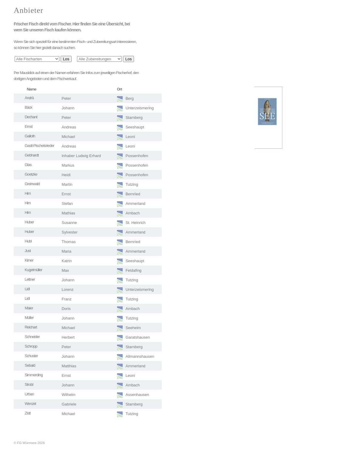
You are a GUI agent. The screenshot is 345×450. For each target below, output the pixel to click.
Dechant (31, 117)
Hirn (28, 193)
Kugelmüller (33, 270)
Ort (119, 89)
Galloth (30, 136)
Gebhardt (32, 155)
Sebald (30, 365)
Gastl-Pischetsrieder (39, 145)
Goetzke (31, 174)
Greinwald (32, 184)
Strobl (29, 384)
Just (28, 250)
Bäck (28, 107)
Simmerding (34, 375)
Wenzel (30, 403)
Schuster (31, 356)
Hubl (28, 241)
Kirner (29, 260)
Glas (28, 164)
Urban (29, 394)
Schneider (32, 336)
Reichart (31, 327)
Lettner (30, 279)
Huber (29, 222)
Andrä (29, 98)
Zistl (27, 413)
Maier (29, 308)
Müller (29, 317)
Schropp (31, 346)
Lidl (27, 289)
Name (31, 89)
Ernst (29, 126)
